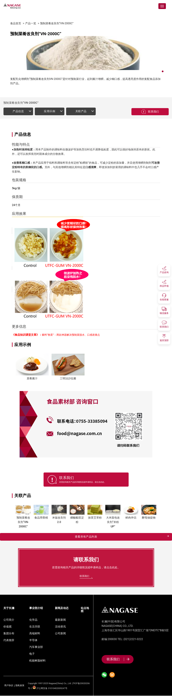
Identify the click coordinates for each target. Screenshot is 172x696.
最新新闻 (60, 620)
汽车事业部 (36, 647)
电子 (32, 654)
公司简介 (8, 620)
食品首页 (15, 23)
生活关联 (34, 627)
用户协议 (8, 686)
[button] (162, 71)
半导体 (33, 640)
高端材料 (34, 633)
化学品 (33, 620)
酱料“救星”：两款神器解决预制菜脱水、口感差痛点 (71, 334)
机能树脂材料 (37, 661)
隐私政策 (19, 686)
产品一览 (30, 23)
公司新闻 (60, 633)
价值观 (7, 627)
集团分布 (8, 633)
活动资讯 (60, 627)
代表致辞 (8, 640)
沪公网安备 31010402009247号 (49, 688)
